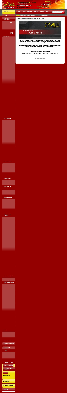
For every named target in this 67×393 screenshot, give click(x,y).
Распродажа (6, 381)
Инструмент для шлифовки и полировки (9, 282)
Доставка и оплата (27, 11)
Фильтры (5, 372)
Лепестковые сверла (8, 340)
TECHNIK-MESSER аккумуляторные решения (7, 349)
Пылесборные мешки (8, 365)
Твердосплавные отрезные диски (7, 187)
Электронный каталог (8, 385)
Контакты (36, 11)
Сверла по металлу (8, 197)
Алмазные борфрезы (8, 276)
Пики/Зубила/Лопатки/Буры (12, 28)
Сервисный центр (44, 11)
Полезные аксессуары (8, 362)
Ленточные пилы (7, 178)
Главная (18, 11)
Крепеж (5, 329)
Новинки (5, 15)
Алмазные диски (7, 118)
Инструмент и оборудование (7, 19)
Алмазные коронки (8, 161)
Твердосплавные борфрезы (7, 215)
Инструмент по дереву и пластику (9, 344)
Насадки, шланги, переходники (8, 369)
